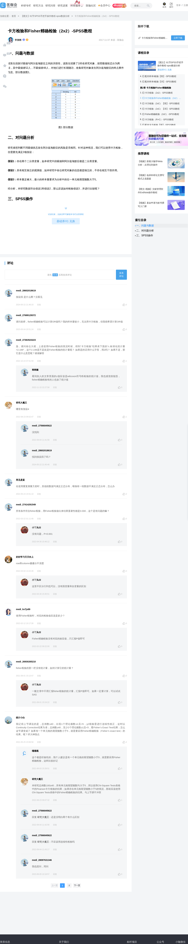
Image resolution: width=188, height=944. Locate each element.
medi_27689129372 (26, 315)
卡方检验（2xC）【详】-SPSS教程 (162, 109)
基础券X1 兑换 (66, 221)
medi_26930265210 (26, 661)
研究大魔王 (21, 402)
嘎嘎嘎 (35, 751)
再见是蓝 (20, 480)
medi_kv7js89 (23, 609)
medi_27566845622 (42, 425)
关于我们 (64, 942)
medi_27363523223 (26, 340)
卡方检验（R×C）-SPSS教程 (159, 119)
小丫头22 (36, 527)
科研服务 (76, 5)
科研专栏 (26, 5)
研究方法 (38, 5)
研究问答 (50, 5)
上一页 (55, 885)
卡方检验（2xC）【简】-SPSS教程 (162, 103)
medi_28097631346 (42, 860)
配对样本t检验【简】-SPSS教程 (160, 76)
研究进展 (63, 5)
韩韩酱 (35, 370)
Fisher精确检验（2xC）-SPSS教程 (162, 114)
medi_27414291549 (26, 504)
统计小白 (20, 717)
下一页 (77, 885)
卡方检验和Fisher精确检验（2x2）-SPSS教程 (163, 98)
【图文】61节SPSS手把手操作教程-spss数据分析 (45, 16)
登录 (55, 275)
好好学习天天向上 (25, 557)
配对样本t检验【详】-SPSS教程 (160, 81)
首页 (14, 16)
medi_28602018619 (26, 290)
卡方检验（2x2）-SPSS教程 (159, 93)
